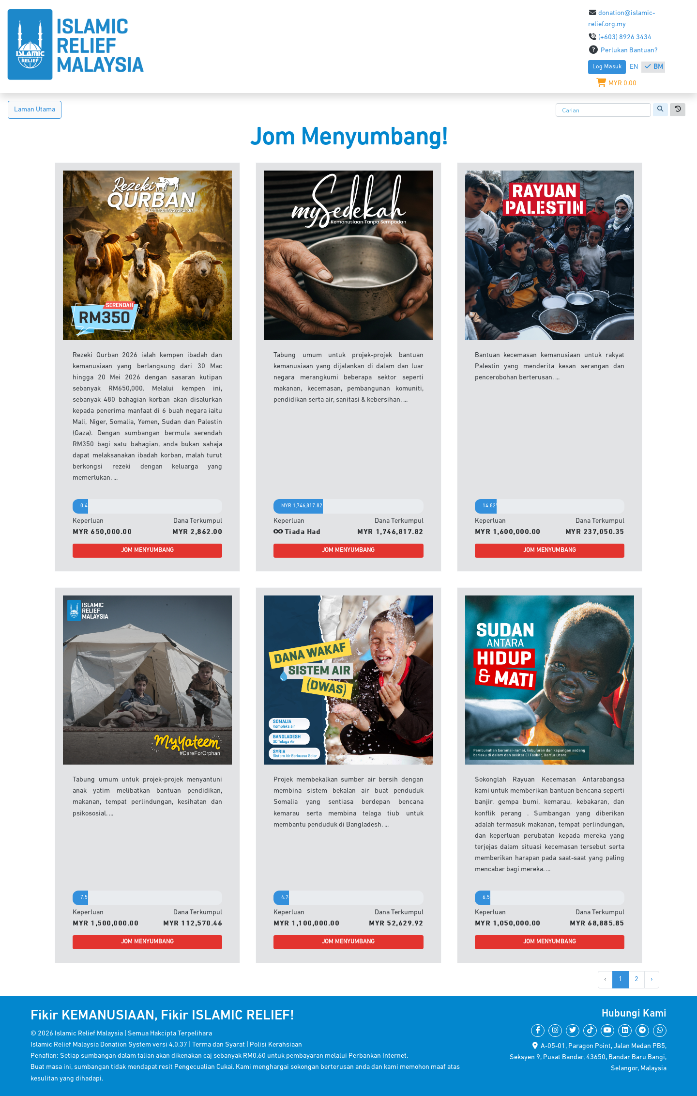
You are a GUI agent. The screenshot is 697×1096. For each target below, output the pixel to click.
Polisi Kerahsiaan (276, 1045)
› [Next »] (652, 979)
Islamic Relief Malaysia (89, 1033)
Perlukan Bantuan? (623, 50)
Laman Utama (34, 109)
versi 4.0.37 (170, 1045)
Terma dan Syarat (219, 1045)
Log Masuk (606, 67)
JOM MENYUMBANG (147, 550)
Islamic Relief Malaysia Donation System (90, 1045)
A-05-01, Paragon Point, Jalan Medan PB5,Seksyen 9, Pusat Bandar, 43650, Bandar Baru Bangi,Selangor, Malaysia (588, 1057)
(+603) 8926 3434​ (620, 37)
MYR (616, 83)
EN (634, 67)
